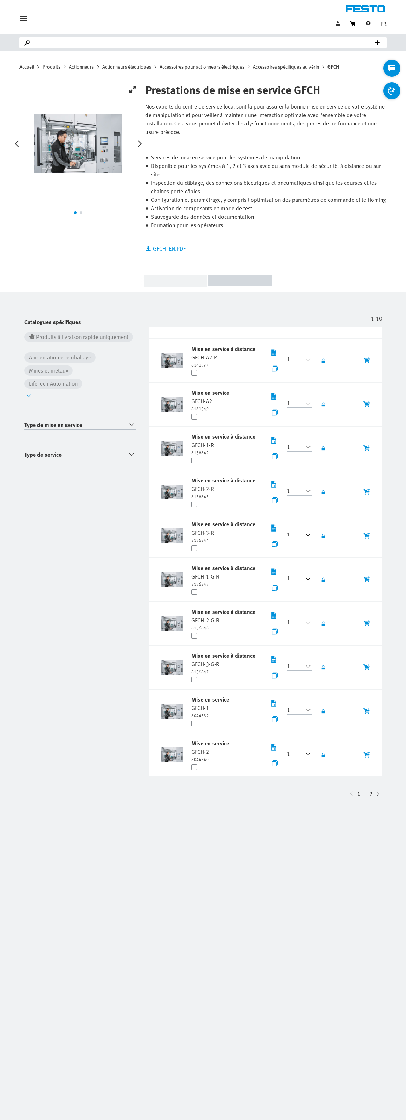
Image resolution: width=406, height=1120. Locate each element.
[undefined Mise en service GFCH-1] (210, 707)
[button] (382, 23)
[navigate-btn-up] (378, 794)
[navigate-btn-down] (351, 794)
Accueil (26, 66)
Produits (51, 66)
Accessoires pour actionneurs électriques (202, 66)
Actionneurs (81, 66)
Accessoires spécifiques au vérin (286, 66)
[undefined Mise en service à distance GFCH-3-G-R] (223, 663)
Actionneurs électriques (126, 66)
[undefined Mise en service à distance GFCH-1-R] (223, 444)
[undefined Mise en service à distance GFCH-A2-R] (223, 356)
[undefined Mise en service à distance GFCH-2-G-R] (223, 619)
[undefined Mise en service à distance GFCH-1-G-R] (223, 575)
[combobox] (80, 425)
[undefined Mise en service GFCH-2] (210, 750)
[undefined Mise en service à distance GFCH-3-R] (223, 531)
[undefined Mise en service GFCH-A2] (210, 400)
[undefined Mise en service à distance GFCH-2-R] (223, 487)
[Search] (204, 43)
